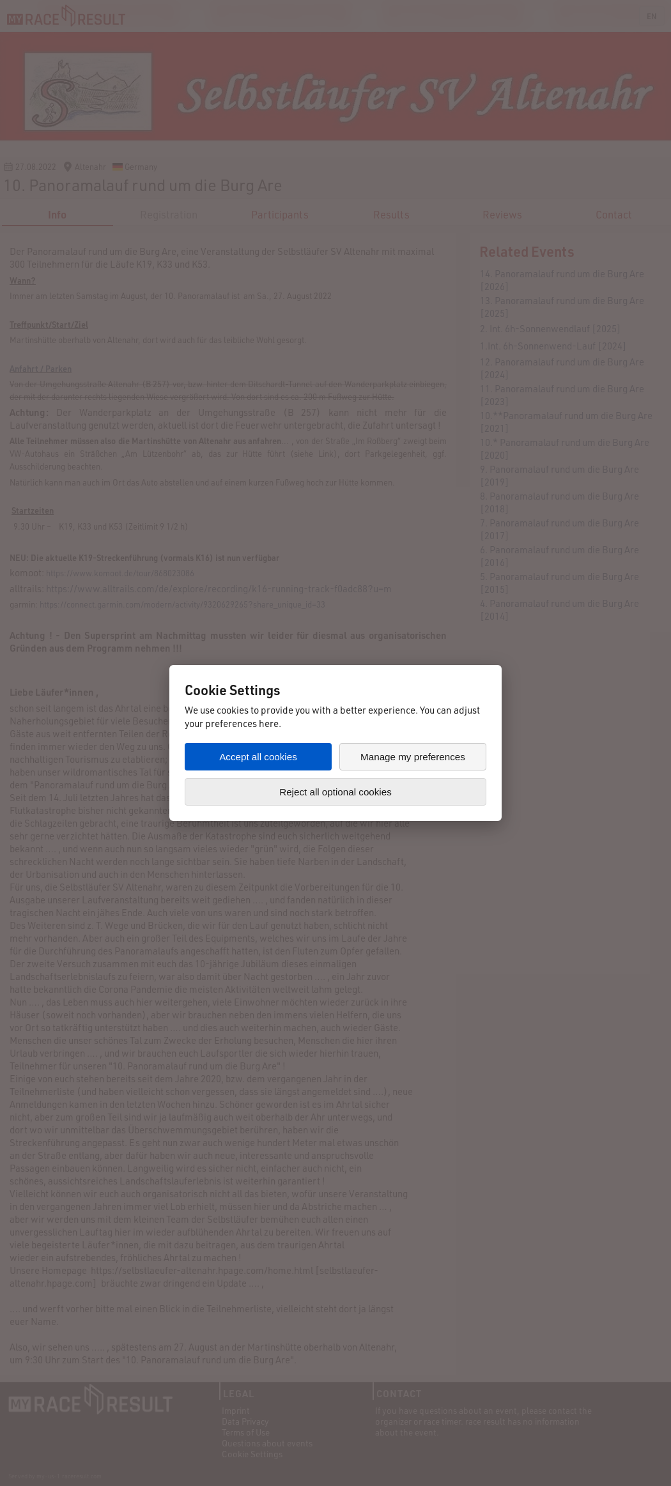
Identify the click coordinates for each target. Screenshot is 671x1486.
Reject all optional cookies (335, 791)
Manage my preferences (412, 756)
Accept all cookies (258, 756)
